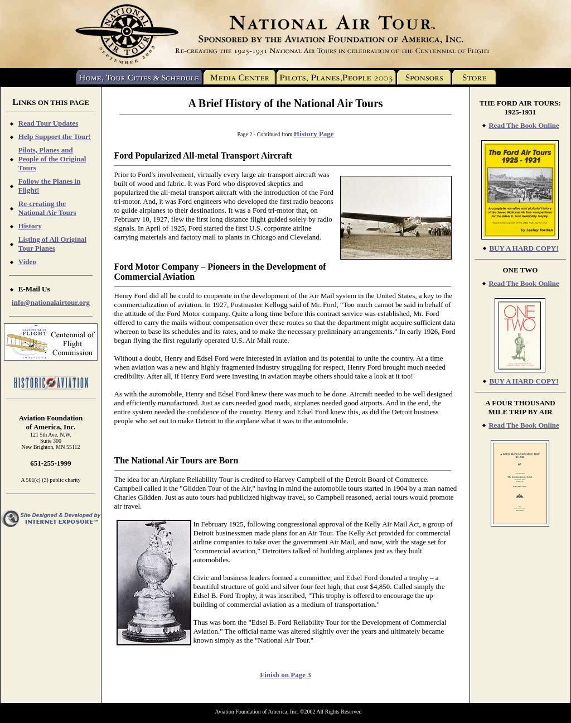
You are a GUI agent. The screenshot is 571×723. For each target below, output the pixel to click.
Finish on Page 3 (285, 675)
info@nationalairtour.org (51, 302)
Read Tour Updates (48, 123)
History (30, 226)
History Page (314, 134)
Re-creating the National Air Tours (47, 208)
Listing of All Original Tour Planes (52, 243)
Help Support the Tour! (54, 136)
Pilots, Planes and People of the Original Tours (52, 159)
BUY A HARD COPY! (523, 248)
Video (27, 261)
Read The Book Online (523, 125)
